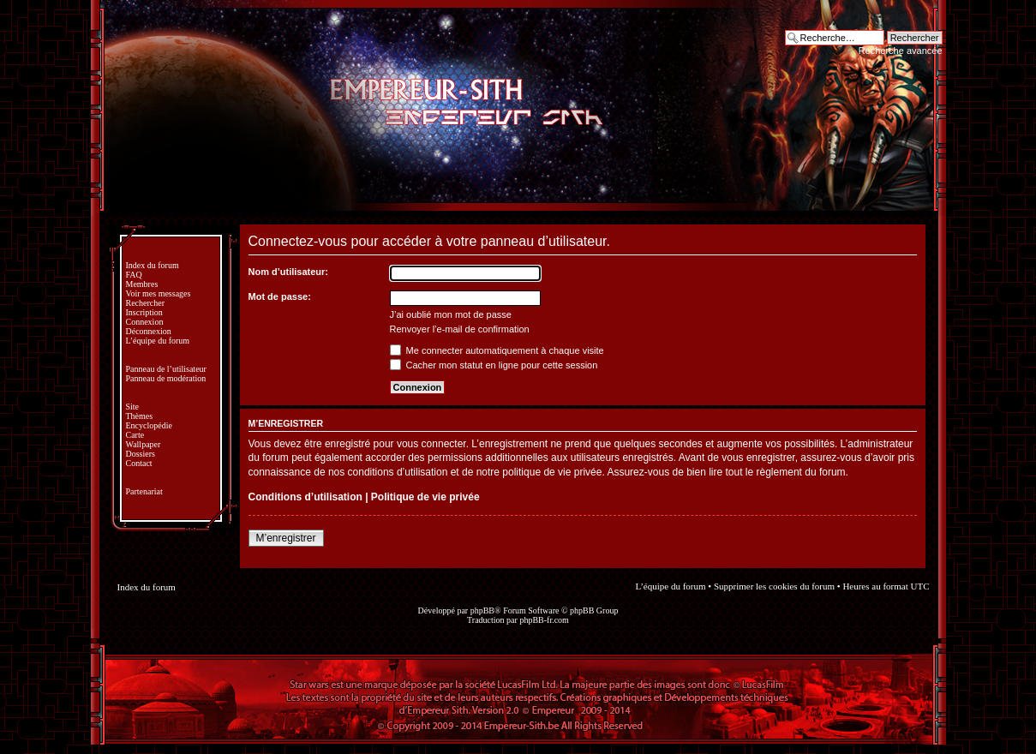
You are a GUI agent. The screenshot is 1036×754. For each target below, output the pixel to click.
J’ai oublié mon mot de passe (451, 314)
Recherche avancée (901, 50)
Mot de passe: (280, 296)
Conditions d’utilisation (305, 497)
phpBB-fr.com (544, 620)
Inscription (144, 312)
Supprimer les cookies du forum (774, 586)
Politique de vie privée (425, 497)
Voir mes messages (158, 293)
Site (133, 406)
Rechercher (145, 303)
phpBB (482, 610)
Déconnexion (148, 331)
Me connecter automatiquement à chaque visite (497, 350)
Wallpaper (143, 444)
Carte (135, 435)
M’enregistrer (286, 538)
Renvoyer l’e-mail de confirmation (460, 329)
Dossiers (140, 453)
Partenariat (144, 491)
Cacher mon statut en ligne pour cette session (494, 365)
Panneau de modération (166, 378)
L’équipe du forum (158, 340)
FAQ (134, 274)
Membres (142, 284)
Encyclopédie (149, 425)
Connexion (145, 321)
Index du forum (152, 265)
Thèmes (139, 416)
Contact (139, 463)
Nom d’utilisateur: (289, 271)
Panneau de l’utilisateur (166, 369)
